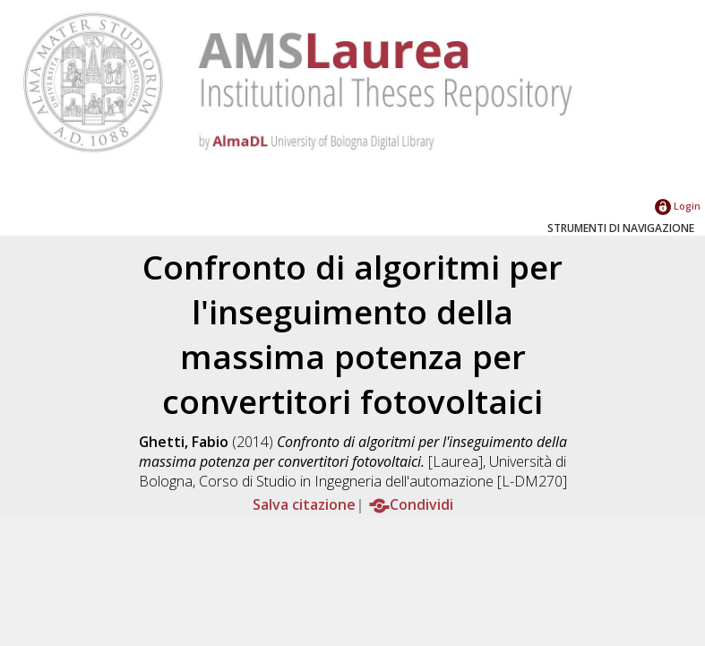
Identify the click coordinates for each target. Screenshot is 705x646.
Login (678, 205)
